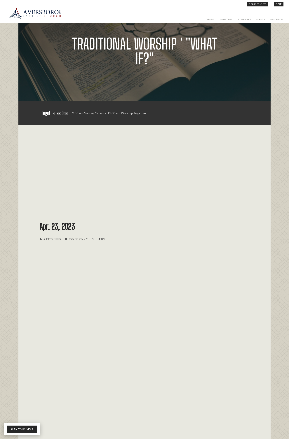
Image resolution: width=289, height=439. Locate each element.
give (279, 4)
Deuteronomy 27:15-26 (81, 239)
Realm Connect (257, 4)
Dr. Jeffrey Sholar (52, 239)
